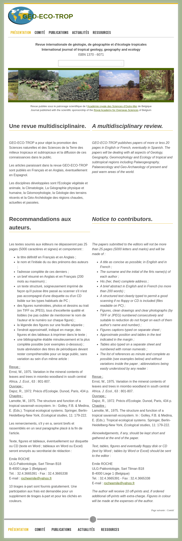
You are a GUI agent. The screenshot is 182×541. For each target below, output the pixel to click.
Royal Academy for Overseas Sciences (116, 110)
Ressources (102, 32)
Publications (58, 32)
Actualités (80, 32)
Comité (40, 32)
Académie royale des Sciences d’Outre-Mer (112, 106)
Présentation (21, 32)
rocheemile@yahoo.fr (36, 478)
